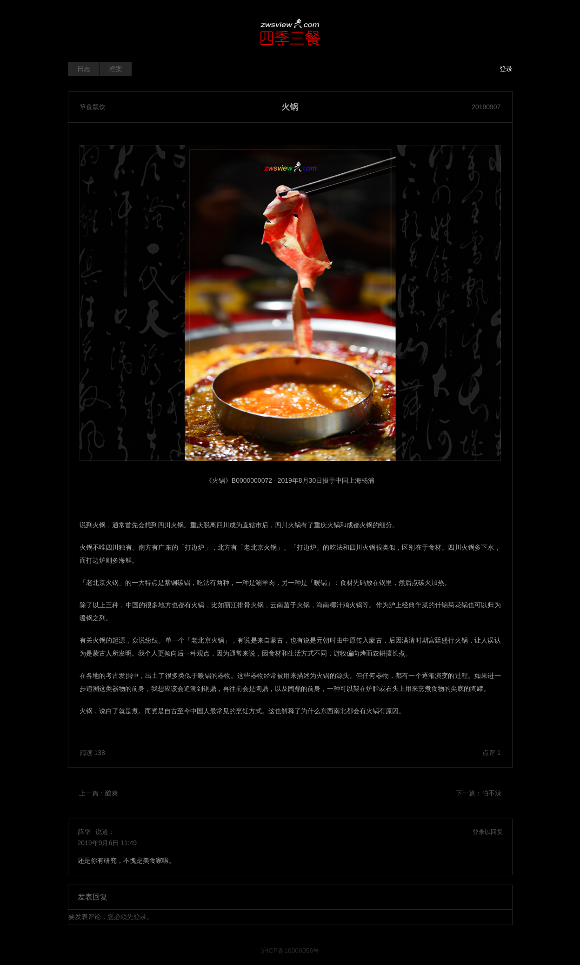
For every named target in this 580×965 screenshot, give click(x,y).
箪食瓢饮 (93, 107)
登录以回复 (488, 831)
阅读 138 (92, 752)
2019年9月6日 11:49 (107, 843)
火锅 (289, 107)
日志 (83, 68)
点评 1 (491, 752)
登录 (506, 68)
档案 (115, 68)
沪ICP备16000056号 (290, 950)
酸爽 (111, 793)
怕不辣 (491, 793)
